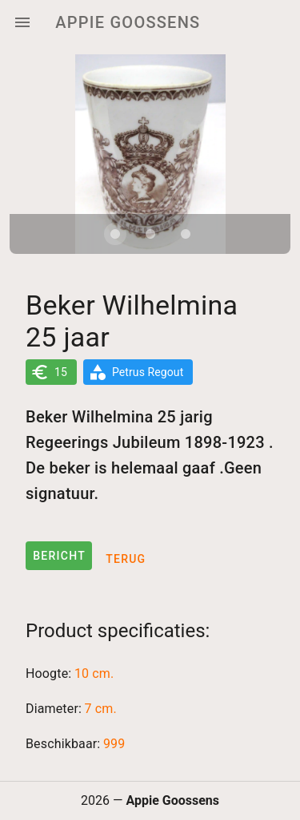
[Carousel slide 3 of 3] (185, 234)
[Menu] (22, 22)
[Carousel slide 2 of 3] (150, 234)
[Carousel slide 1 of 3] (115, 234)
